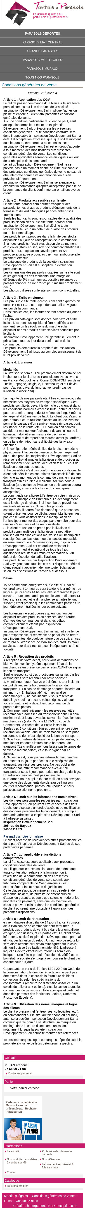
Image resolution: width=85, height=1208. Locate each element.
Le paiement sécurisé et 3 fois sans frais (57, 1166)
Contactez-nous (27, 1201)
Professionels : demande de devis (57, 1153)
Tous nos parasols (42, 77)
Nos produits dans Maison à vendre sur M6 (22, 1161)
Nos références (51, 1159)
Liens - (9, 1201)
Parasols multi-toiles (42, 60)
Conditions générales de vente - (55, 1196)
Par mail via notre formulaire (23, 836)
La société (13, 1151)
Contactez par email (20, 1073)
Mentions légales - (17, 1196)
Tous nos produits (17, 1186)
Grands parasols (42, 51)
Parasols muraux (42, 68)
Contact (11, 1172)
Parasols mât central (43, 42)
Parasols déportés (42, 33)
